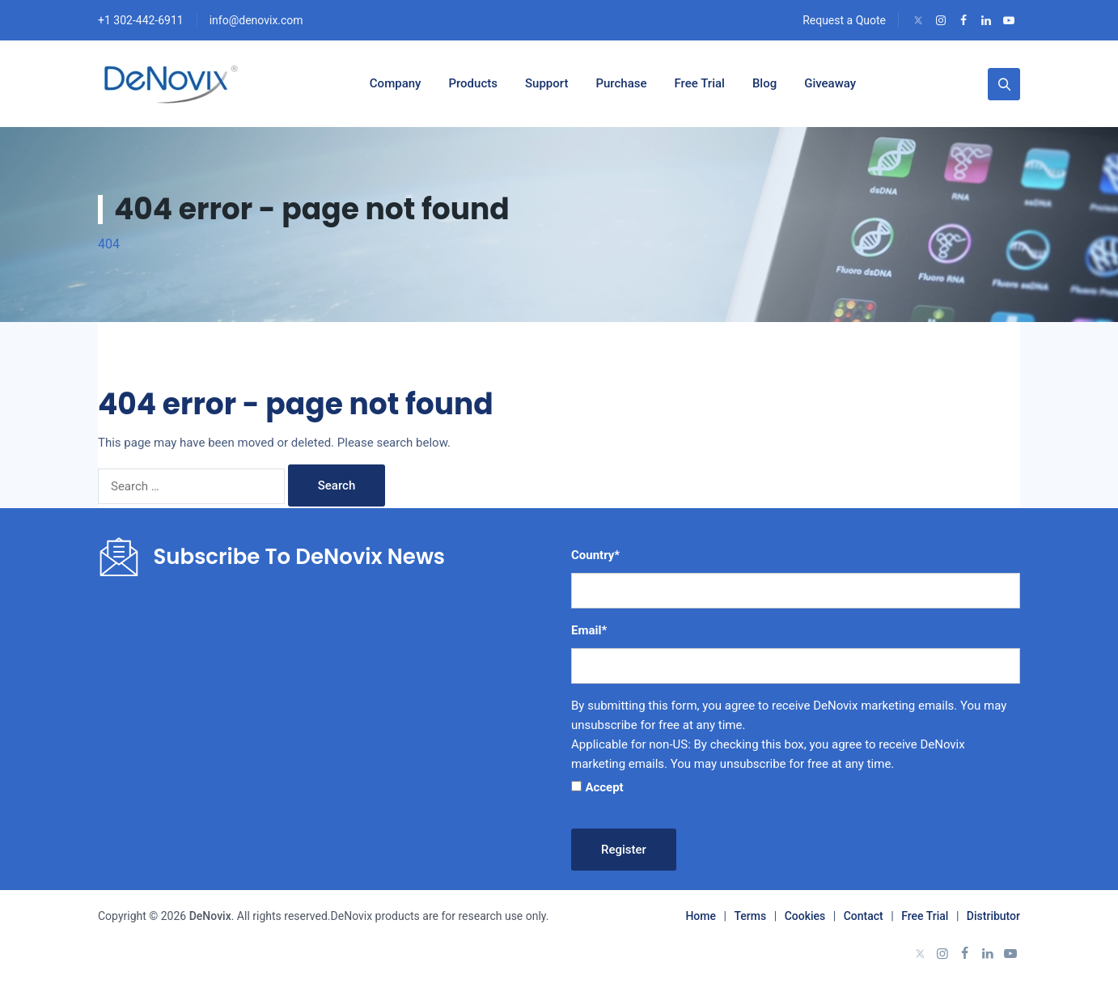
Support (546, 83)
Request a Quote (844, 20)
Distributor (993, 915)
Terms (750, 915)
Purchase (620, 83)
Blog (764, 83)
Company (395, 83)
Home (700, 915)
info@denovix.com (256, 20)
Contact (863, 915)
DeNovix (208, 915)
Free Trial (700, 83)
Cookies (805, 915)
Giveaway (830, 83)
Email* (589, 630)
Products (473, 83)
